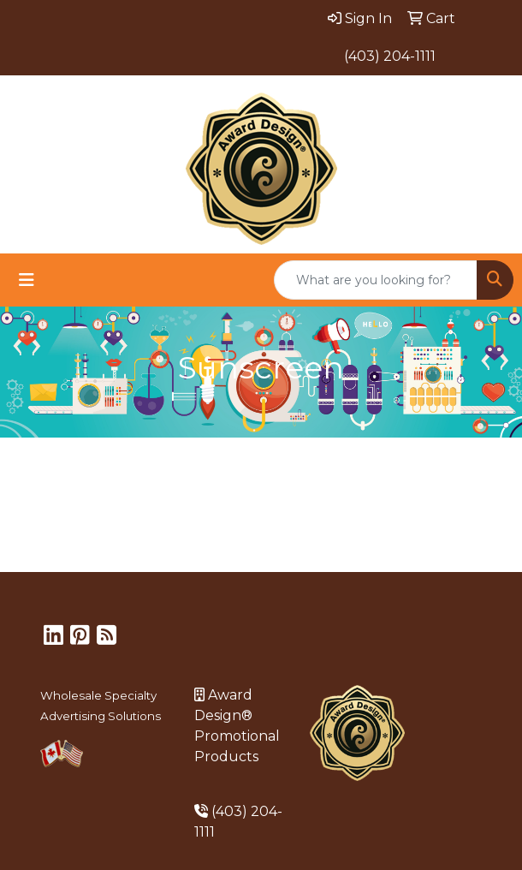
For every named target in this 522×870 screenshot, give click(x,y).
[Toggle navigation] (26, 280)
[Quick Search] (376, 280)
